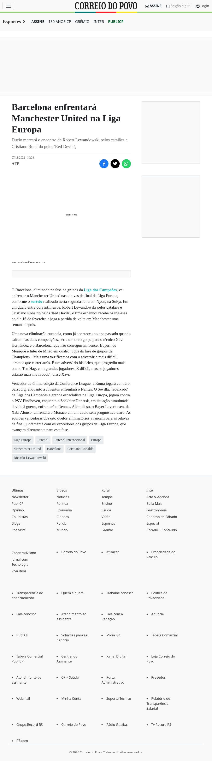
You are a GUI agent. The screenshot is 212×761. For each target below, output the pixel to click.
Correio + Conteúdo (162, 530)
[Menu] (8, 6)
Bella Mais (154, 503)
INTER (99, 21)
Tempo (106, 497)
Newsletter (20, 497)
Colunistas (20, 517)
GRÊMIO (82, 21)
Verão (105, 517)
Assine (155, 6)
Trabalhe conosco (119, 593)
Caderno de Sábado (162, 517)
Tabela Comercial (164, 635)
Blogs (16, 523)
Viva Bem (19, 571)
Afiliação (112, 552)
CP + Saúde (70, 677)
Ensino (106, 503)
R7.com (22, 740)
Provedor (158, 677)
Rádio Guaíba (116, 724)
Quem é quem (72, 593)
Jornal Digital (116, 656)
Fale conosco (26, 614)
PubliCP (17, 503)
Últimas (17, 490)
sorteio (37, 301)
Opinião (18, 510)
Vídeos (62, 490)
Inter (150, 490)
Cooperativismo (24, 553)
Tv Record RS (161, 724)
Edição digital (181, 6)
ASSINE (37, 21)
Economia (64, 510)
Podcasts (18, 530)
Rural (105, 490)
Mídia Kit (113, 635)
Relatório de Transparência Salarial (158, 703)
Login (204, 6)
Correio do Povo (73, 552)
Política (62, 503)
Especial (153, 523)
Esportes (11, 21)
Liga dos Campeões (100, 290)
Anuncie (157, 614)
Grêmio (107, 530)
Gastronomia (157, 510)
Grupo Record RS (29, 724)
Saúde (106, 510)
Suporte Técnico (118, 698)
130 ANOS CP (59, 21)
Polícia (61, 523)
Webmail (23, 698)
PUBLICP (116, 21)
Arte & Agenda (158, 497)
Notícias (63, 497)
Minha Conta (71, 698)
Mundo (62, 530)
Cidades (63, 517)
